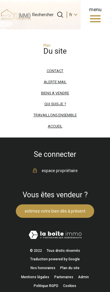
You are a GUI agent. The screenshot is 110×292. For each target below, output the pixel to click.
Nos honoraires (43, 268)
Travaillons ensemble (55, 115)
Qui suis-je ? (55, 104)
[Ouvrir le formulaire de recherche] (60, 14)
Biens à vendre (55, 93)
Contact (55, 71)
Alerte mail (55, 82)
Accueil (55, 126)
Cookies (69, 286)
